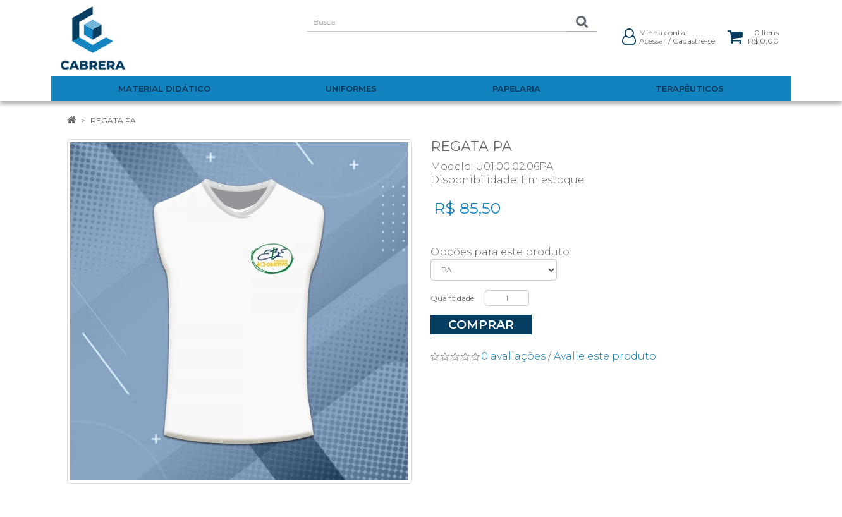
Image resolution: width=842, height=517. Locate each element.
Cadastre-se (694, 41)
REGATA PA (113, 120)
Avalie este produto (605, 356)
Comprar (481, 324)
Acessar (652, 41)
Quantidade (452, 298)
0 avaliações (513, 356)
